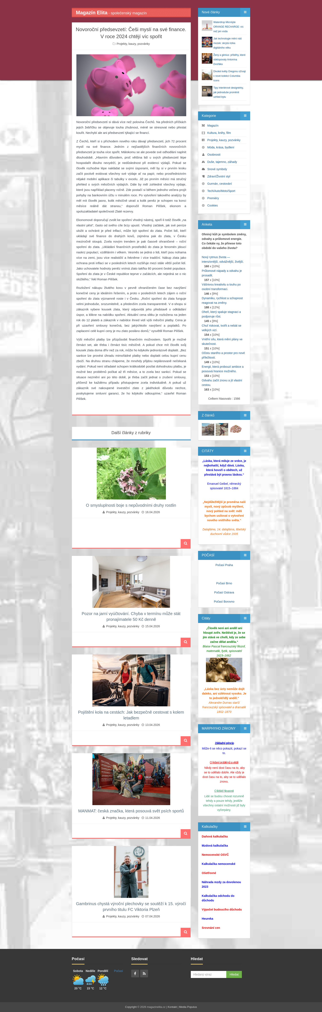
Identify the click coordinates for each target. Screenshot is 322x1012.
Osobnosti (213, 154)
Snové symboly (217, 169)
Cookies (212, 205)
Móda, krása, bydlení (220, 147)
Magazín (213, 125)
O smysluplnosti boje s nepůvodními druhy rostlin (131, 505)
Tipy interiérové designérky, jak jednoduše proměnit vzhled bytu (228, 92)
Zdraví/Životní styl (218, 176)
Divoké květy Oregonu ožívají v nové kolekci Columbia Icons (229, 76)
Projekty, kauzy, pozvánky (133, 43)
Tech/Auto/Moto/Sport (221, 191)
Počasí (118, 971)
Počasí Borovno (224, 601)
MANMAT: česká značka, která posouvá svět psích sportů (131, 811)
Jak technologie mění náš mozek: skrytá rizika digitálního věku (227, 43)
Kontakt (172, 1006)
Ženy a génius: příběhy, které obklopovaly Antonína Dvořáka (229, 60)
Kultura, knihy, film (219, 132)
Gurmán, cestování (219, 183)
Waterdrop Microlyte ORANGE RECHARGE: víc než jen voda (228, 27)
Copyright (131, 1006)
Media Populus (188, 1006)
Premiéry (213, 198)
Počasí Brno (224, 583)
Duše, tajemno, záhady (222, 162)
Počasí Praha (224, 565)
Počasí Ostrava (224, 592)
